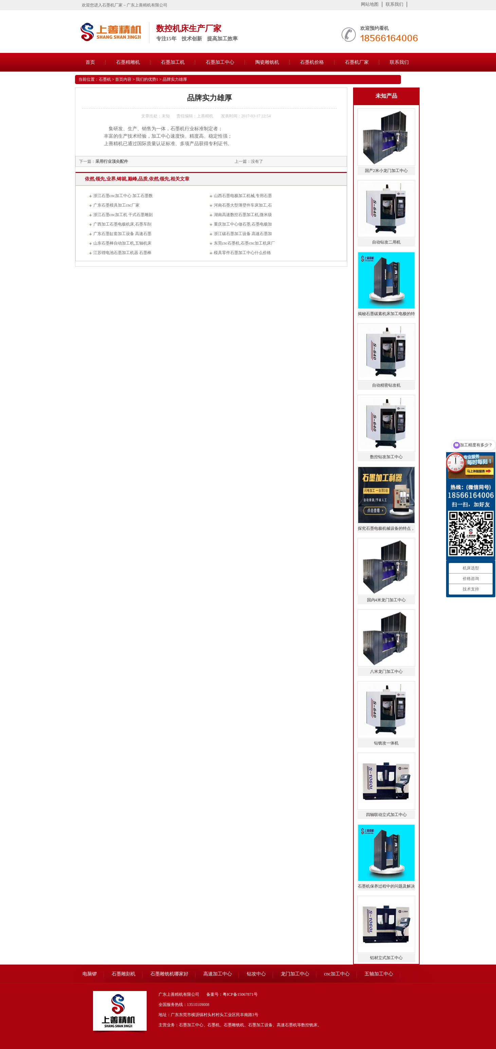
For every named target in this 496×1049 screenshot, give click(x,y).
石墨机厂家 (357, 62)
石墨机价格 (312, 62)
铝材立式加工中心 (386, 957)
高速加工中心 (217, 973)
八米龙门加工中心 (386, 671)
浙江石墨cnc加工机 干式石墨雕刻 (123, 214)
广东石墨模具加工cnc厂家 (116, 205)
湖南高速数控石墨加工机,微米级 (243, 214)
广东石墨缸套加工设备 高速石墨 (122, 233)
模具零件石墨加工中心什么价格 (242, 252)
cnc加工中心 (337, 973)
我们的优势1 (147, 79)
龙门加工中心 (295, 973)
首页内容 (123, 79)
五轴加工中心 (379, 973)
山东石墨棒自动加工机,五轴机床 (122, 243)
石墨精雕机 (128, 62)
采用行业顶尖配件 (111, 161)
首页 (90, 62)
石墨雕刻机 (123, 973)
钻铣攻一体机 (386, 743)
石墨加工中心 (220, 62)
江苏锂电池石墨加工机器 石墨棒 (122, 252)
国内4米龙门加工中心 (386, 600)
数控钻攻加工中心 (386, 456)
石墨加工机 (173, 62)
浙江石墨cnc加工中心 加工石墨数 (123, 195)
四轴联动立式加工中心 (386, 814)
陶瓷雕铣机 (267, 62)
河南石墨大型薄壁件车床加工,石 (243, 205)
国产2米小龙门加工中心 (386, 170)
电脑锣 (89, 973)
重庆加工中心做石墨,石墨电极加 (243, 224)
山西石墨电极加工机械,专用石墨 (243, 195)
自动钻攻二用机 (386, 242)
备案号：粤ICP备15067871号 (232, 994)
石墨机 (105, 79)
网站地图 (370, 4)
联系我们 (394, 4)
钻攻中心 (256, 973)
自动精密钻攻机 (386, 385)
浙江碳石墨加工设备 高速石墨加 (243, 233)
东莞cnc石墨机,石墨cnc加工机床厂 (244, 243)
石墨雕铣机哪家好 (169, 973)
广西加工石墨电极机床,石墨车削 (122, 224)
